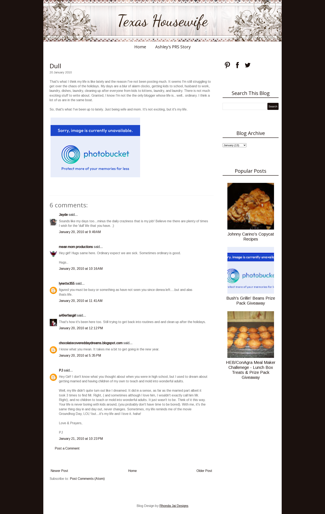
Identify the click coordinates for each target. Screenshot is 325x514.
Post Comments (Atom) (87, 478)
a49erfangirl (67, 315)
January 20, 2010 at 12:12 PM (81, 328)
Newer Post (59, 471)
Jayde (63, 214)
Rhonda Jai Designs (173, 506)
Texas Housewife (162, 20)
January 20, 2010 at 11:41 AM (80, 301)
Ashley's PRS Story (173, 47)
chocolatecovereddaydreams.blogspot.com (90, 343)
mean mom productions (76, 247)
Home (140, 47)
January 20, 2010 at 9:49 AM (80, 232)
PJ (61, 370)
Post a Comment (67, 448)
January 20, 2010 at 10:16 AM (81, 268)
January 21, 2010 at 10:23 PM (81, 438)
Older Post (204, 471)
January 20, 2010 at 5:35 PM (80, 355)
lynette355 (67, 283)
